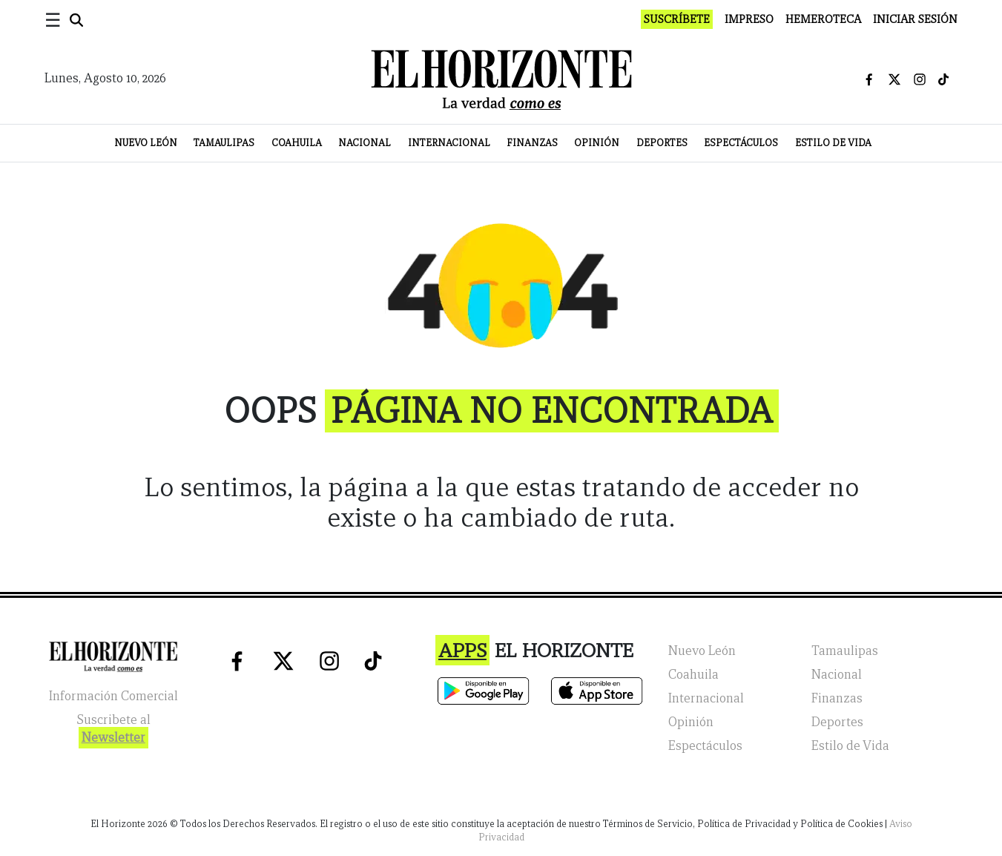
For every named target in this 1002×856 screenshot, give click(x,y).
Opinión (596, 142)
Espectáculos (741, 142)
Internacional (449, 142)
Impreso (749, 19)
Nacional (364, 142)
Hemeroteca (823, 19)
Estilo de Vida (833, 142)
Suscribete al (113, 730)
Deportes (662, 142)
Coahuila (296, 142)
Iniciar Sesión (915, 19)
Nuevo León (145, 142)
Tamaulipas (224, 142)
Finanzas (532, 142)
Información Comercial (113, 696)
